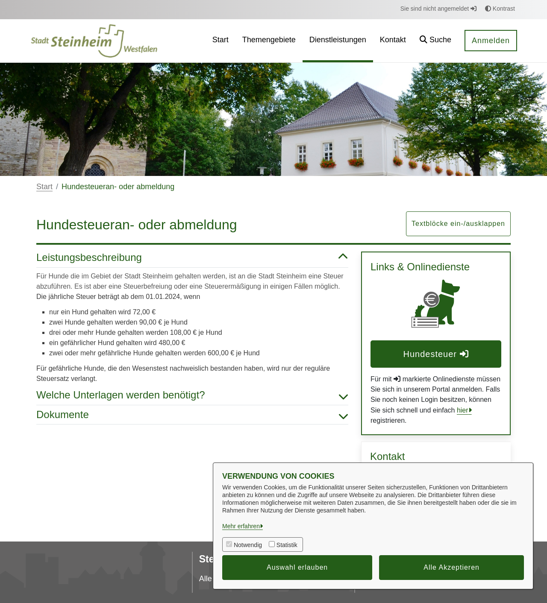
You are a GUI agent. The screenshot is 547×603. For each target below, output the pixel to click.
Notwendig (248, 545)
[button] (435, 40)
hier (462, 410)
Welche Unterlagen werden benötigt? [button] (192, 395)
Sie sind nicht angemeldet (438, 8)
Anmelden (491, 40)
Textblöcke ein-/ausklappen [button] (458, 223)
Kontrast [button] (500, 8)
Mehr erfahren (241, 526)
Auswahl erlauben (297, 567)
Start (44, 186)
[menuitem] (220, 40)
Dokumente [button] (192, 415)
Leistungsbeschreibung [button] (192, 258)
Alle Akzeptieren (451, 567)
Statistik (286, 545)
